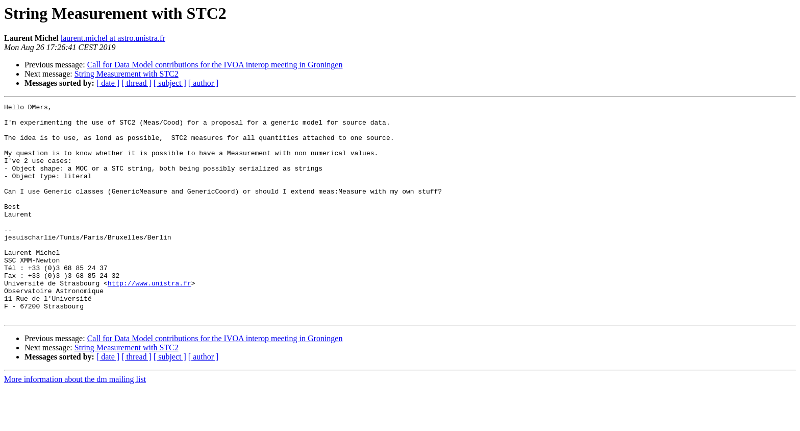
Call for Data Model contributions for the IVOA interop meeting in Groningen (215, 64)
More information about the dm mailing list (75, 422)
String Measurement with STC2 (126, 73)
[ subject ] (170, 83)
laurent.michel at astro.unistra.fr (113, 38)
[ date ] (107, 83)
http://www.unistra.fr (149, 319)
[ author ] (203, 83)
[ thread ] (136, 83)
